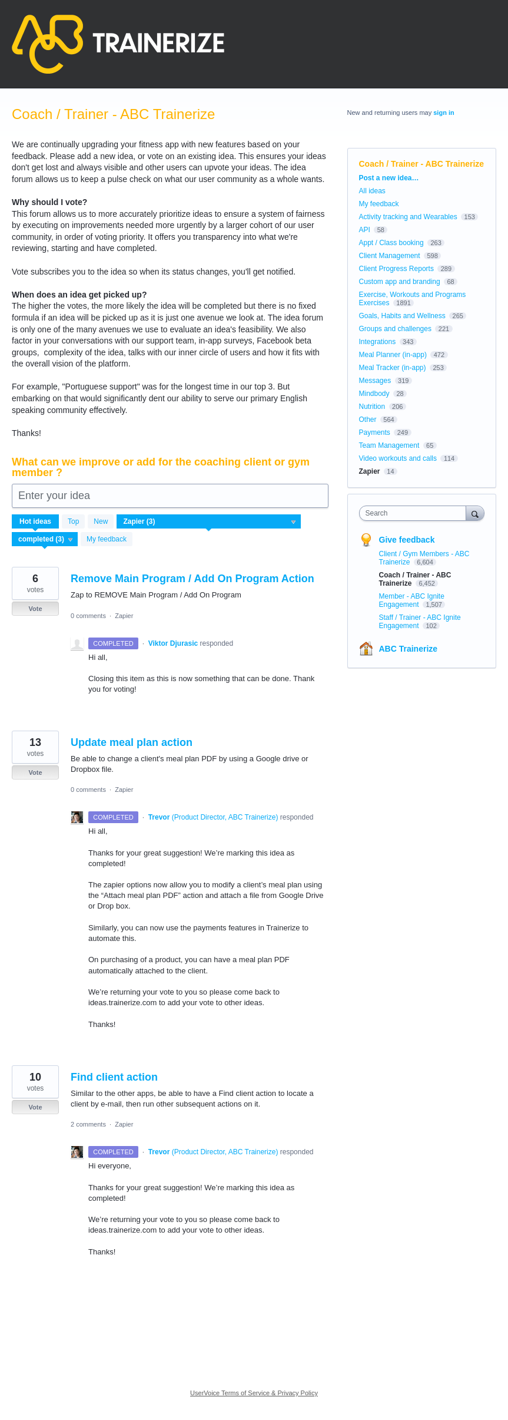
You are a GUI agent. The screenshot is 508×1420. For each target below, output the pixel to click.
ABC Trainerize (408, 648)
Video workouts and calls (398, 458)
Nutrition (372, 406)
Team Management (389, 445)
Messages (375, 381)
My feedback (107, 539)
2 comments (88, 1124)
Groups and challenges (395, 329)
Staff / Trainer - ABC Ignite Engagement (420, 621)
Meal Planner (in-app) (393, 355)
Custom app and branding (399, 282)
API (364, 230)
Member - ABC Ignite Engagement (411, 600)
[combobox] (415, 513)
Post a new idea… (389, 178)
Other (368, 419)
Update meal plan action (131, 742)
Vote (35, 608)
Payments (374, 432)
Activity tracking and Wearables (408, 217)
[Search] (475, 513)
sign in (443, 112)
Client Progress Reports (396, 269)
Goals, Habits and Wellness (402, 316)
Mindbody (374, 393)
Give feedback (407, 539)
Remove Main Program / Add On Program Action (192, 578)
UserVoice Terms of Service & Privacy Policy (254, 1392)
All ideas (372, 191)
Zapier (124, 615)
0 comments (88, 615)
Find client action (114, 1077)
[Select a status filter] (45, 540)
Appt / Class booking (391, 243)
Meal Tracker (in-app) (392, 368)
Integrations (377, 342)
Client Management (389, 256)
